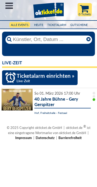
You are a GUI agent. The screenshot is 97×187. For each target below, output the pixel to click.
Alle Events (19, 24)
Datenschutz (45, 138)
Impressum (23, 138)
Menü (9, 5)
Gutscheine (79, 24)
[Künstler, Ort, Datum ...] (48, 39)
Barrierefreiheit (70, 138)
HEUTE (38, 24)
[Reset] (88, 39)
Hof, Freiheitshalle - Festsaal (50, 112)
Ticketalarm (56, 24)
